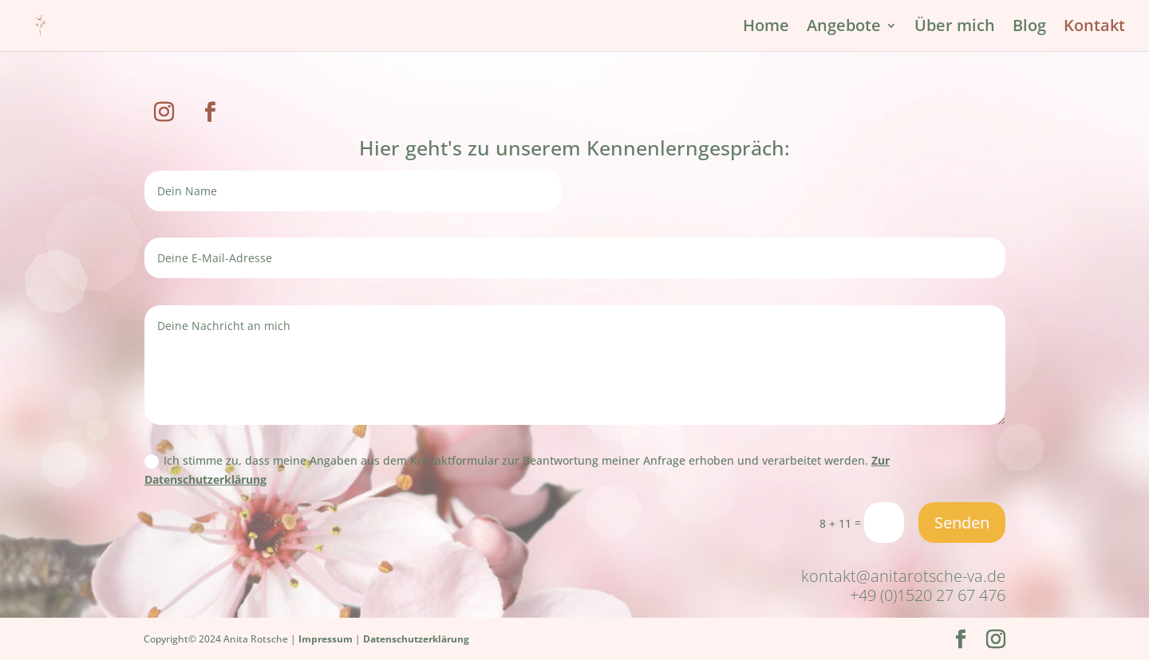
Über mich (954, 28)
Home (766, 28)
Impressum (325, 639)
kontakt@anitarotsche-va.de (903, 576)
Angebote (844, 28)
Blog (1029, 28)
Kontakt (1094, 28)
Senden (961, 522)
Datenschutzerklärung (416, 639)
